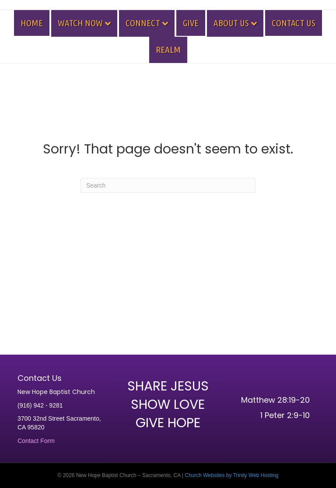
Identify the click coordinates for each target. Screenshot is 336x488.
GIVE (191, 22)
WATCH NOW (80, 22)
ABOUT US (231, 22)
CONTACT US (293, 22)
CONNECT (143, 22)
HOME (32, 22)
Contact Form (36, 440)
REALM (168, 49)
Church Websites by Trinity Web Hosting (231, 475)
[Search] (168, 185)
